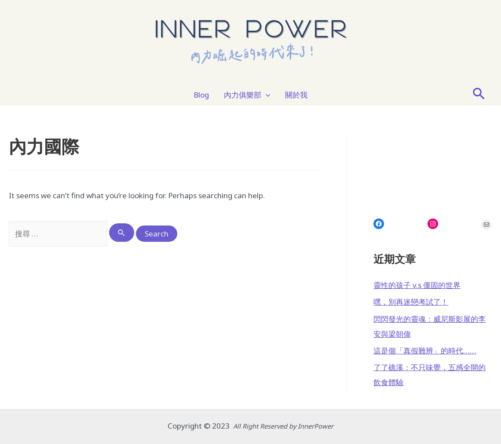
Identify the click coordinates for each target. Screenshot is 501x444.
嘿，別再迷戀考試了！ (410, 302)
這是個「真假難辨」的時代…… (424, 351)
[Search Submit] (121, 232)
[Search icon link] (479, 95)
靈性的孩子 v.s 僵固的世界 (417, 285)
